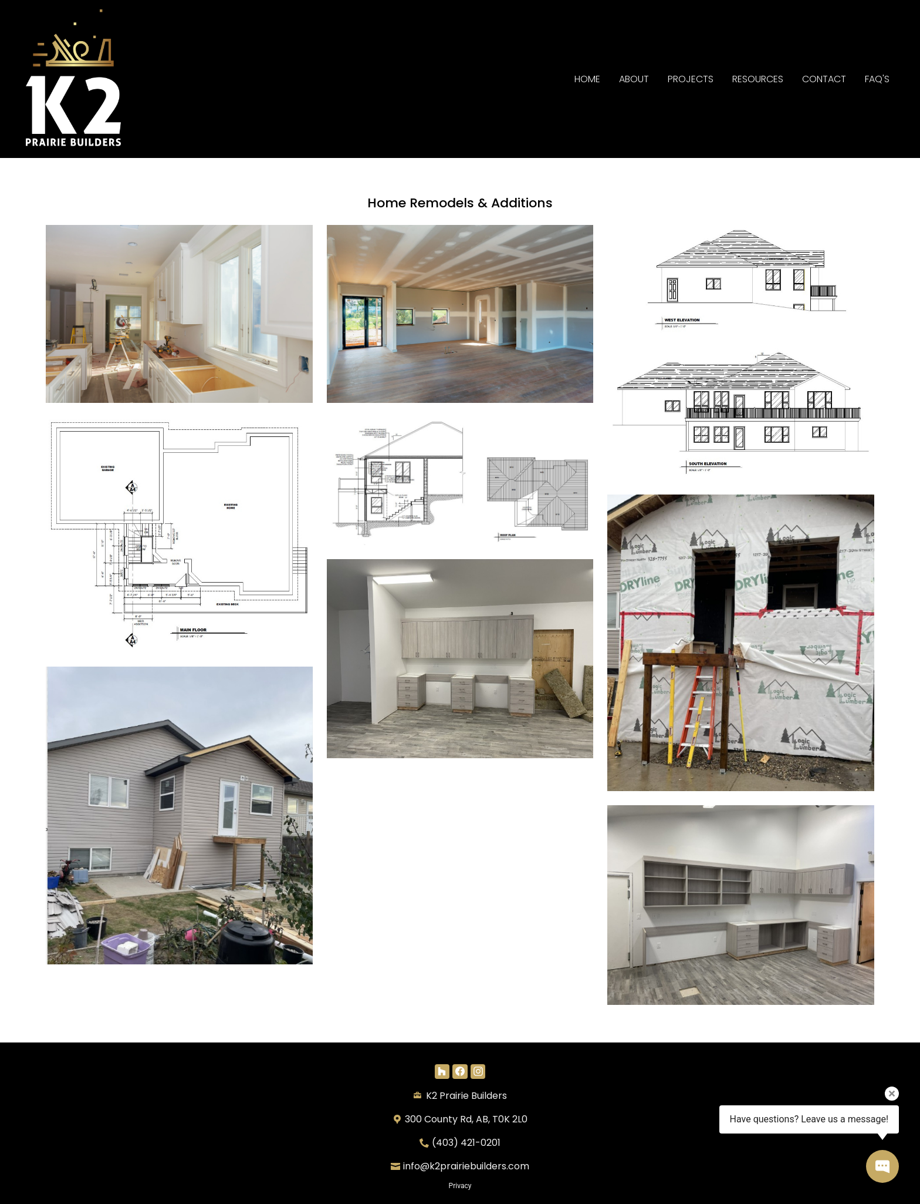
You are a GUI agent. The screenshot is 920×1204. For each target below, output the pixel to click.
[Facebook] (459, 1071)
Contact (824, 79)
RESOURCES (757, 79)
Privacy (460, 1186)
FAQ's (877, 79)
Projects (690, 79)
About (634, 79)
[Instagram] (478, 1071)
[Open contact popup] (882, 1166)
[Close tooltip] (892, 1094)
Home (587, 79)
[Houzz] (442, 1071)
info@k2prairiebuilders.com (466, 1166)
